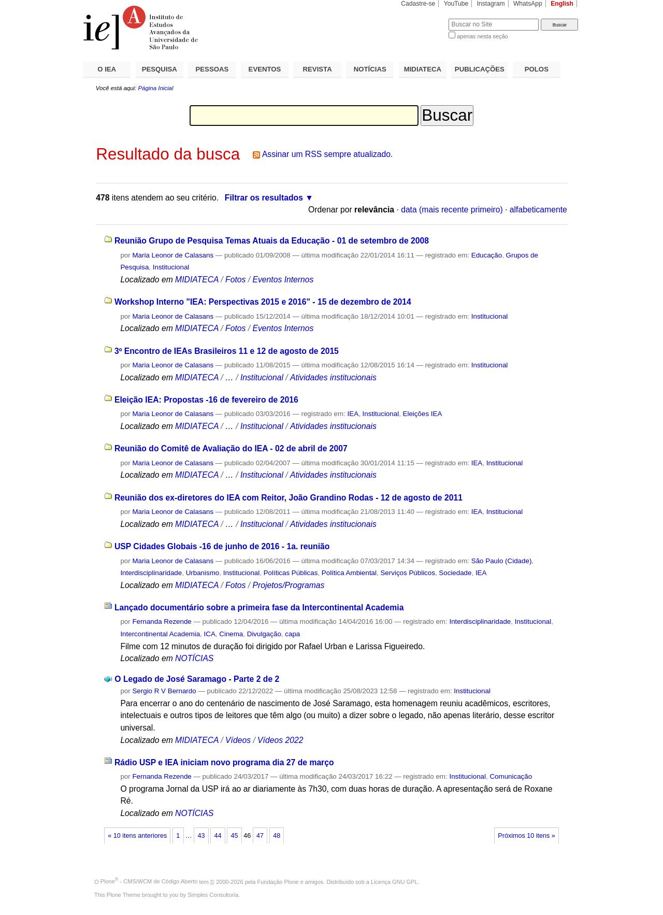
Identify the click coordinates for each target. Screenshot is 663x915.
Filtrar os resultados (264, 197)
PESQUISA (159, 69)
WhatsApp (527, 3)
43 (201, 835)
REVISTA (317, 69)
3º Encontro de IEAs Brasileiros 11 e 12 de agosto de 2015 (226, 351)
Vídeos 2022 (280, 740)
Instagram (491, 3)
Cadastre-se (418, 3)
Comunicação (510, 776)
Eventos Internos (282, 279)
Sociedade (455, 573)
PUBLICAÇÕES (480, 69)
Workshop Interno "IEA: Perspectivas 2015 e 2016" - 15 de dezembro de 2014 (262, 301)
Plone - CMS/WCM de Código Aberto (149, 881)
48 (276, 835)
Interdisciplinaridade (151, 573)
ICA (209, 634)
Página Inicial (155, 88)
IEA (353, 414)
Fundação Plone (278, 881)
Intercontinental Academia (160, 634)
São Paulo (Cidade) (501, 561)
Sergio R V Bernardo (164, 691)
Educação (486, 255)
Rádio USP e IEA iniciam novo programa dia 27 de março (224, 762)
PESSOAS (212, 69)
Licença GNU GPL (394, 881)
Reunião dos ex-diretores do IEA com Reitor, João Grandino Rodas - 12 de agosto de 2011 (288, 497)
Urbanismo (203, 573)
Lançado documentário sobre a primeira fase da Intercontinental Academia (258, 607)
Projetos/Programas (288, 585)
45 (234, 835)
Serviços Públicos (407, 573)
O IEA (106, 69)
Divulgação (264, 634)
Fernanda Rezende (161, 621)
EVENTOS (265, 69)
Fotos (235, 279)
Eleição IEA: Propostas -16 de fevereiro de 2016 (206, 399)
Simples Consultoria (213, 895)
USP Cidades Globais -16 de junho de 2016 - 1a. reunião (222, 546)
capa (292, 634)
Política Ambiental (349, 573)
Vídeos (238, 740)
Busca (423, 18)
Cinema (231, 634)
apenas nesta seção (482, 36)
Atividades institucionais (333, 377)
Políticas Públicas (291, 573)
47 (260, 835)
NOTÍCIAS (370, 69)
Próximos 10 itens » (526, 835)
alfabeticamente (538, 209)
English (562, 3)
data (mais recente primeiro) (452, 209)
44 (217, 835)
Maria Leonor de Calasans (172, 255)
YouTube (456, 3)
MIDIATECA (422, 69)
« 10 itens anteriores (137, 835)
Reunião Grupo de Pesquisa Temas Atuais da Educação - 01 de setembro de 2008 (271, 240)
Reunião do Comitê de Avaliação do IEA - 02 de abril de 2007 (231, 448)
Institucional (171, 267)
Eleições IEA (422, 414)
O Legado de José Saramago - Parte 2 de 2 (196, 679)
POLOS (537, 69)
